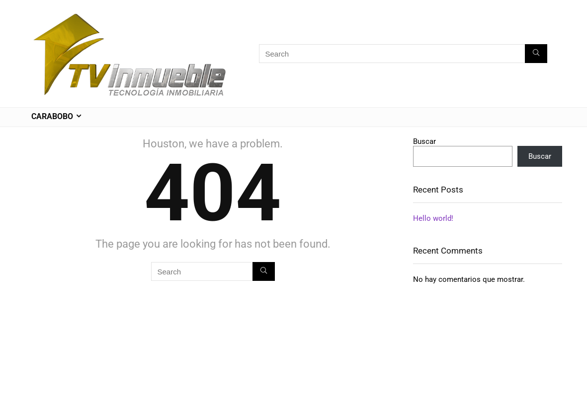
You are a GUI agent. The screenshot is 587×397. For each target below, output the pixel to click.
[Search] (536, 53)
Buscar (424, 141)
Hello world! (433, 218)
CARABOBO (52, 116)
